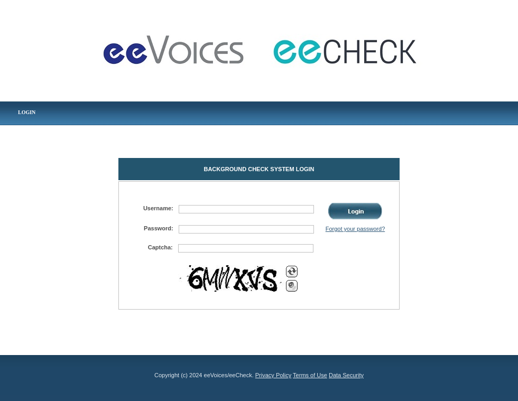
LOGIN (26, 112)
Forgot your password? (355, 229)
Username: (158, 208)
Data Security (346, 375)
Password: (158, 228)
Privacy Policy (273, 375)
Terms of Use (310, 375)
